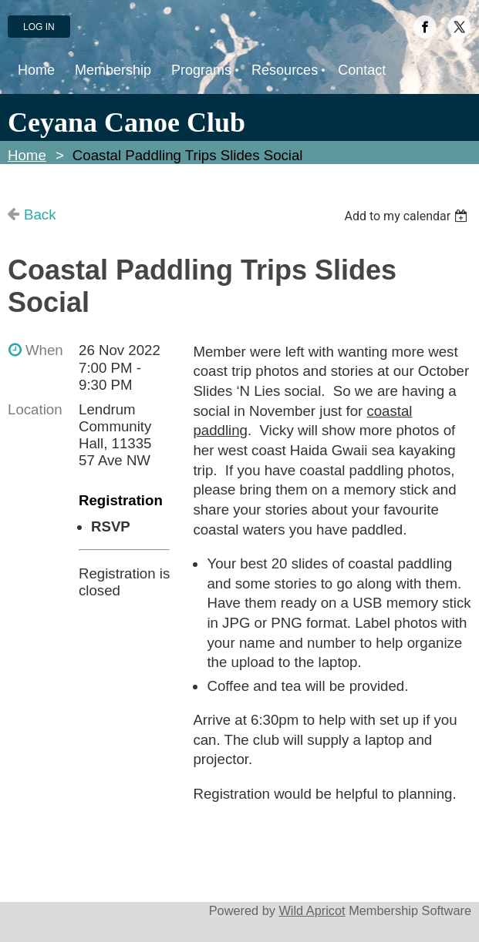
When (44, 350)
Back (40, 214)
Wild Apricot (311, 910)
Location (35, 409)
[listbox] (407, 216)
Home (27, 155)
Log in (39, 27)
